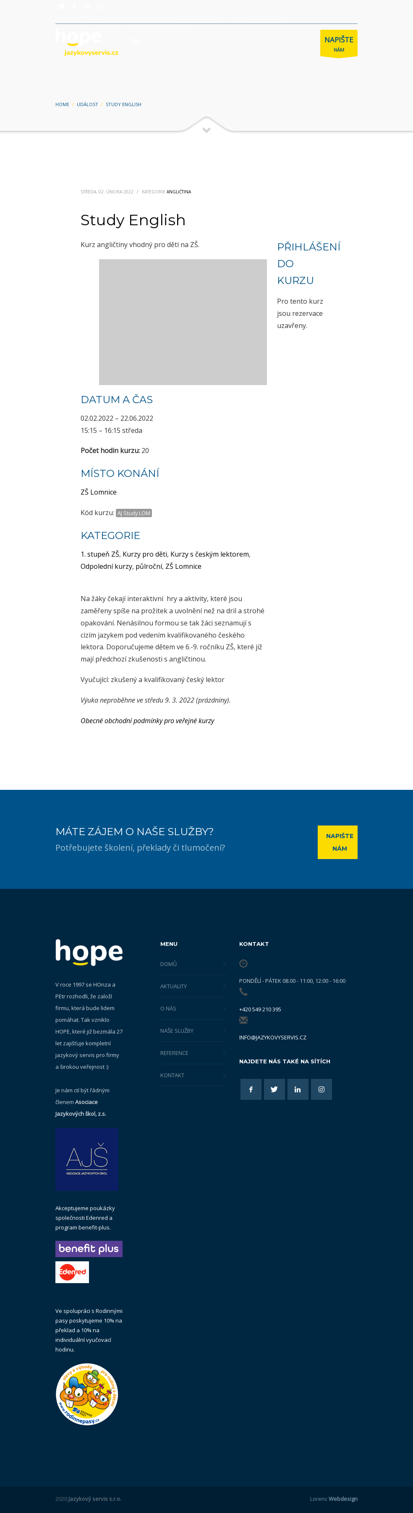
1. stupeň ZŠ (100, 554)
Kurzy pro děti (145, 554)
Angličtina (179, 192)
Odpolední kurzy (106, 566)
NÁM (339, 45)
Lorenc (334, 1499)
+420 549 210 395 (260, 1009)
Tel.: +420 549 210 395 (261, 17)
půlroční (149, 566)
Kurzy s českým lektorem (209, 554)
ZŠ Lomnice (99, 492)
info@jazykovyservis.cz (272, 1037)
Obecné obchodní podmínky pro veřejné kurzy (147, 720)
